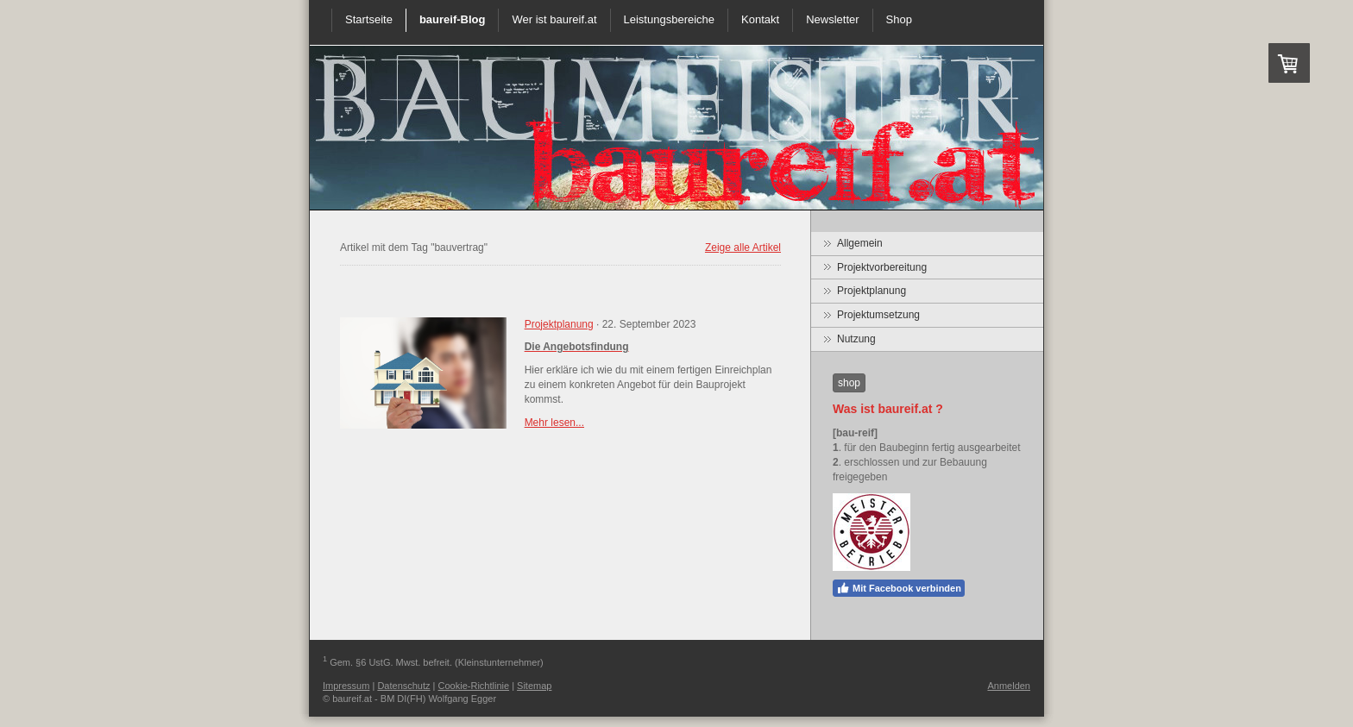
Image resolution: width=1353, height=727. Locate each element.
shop (849, 383)
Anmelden (1008, 685)
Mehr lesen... (554, 423)
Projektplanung (559, 324)
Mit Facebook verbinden (898, 588)
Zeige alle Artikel (743, 247)
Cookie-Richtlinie (474, 685)
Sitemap (534, 685)
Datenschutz (403, 685)
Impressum (346, 685)
